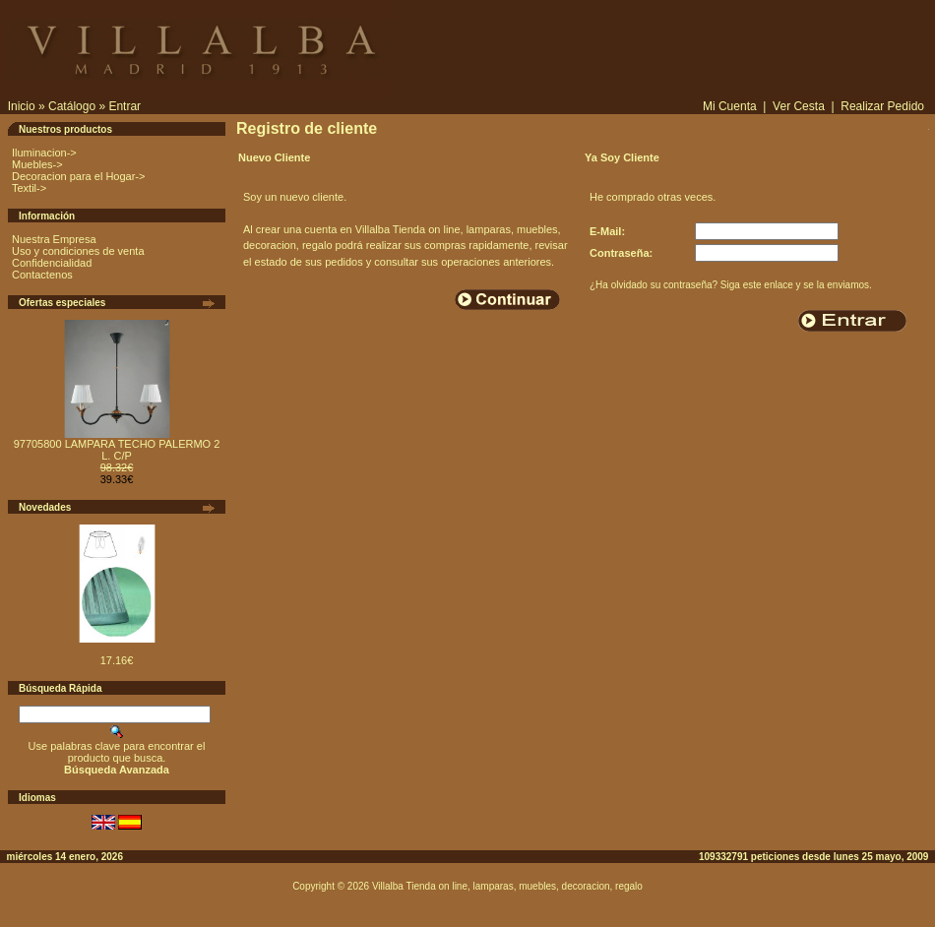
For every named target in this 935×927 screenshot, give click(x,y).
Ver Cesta (799, 106)
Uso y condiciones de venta (78, 251)
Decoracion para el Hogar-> (78, 176)
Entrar (124, 106)
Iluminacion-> (44, 152)
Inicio (21, 106)
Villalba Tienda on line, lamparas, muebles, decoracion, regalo (507, 886)
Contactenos (42, 274)
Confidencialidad (52, 263)
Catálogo (71, 106)
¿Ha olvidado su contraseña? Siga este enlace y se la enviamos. (731, 284)
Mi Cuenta (730, 106)
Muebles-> (37, 164)
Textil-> (29, 188)
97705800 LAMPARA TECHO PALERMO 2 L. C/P (117, 450)
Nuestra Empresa (54, 239)
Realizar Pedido (882, 106)
